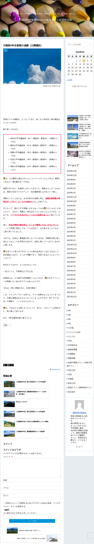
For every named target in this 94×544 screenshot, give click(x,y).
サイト (6, 474)
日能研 (11, 365)
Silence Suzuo (79, 412)
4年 (5, 365)
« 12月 (69, 80)
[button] (90, 45)
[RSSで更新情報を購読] (82, 446)
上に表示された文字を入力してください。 (20, 492)
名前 (5, 459)
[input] (79, 44)
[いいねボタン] (5, 325)
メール (6, 467)
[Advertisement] (32, 101)
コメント (8, 433)
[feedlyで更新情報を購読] (79, 446)
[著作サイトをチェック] (77, 446)
